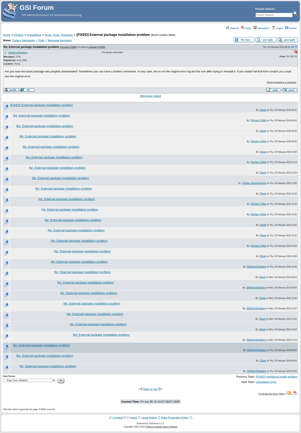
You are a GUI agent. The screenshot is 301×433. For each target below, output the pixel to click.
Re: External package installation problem (31, 46)
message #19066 (96, 47)
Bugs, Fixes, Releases (59, 35)
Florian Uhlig (258, 120)
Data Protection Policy (174, 417)
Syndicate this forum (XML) (271, 394)
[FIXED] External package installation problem (41, 105)
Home (291, 28)
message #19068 (69, 47)
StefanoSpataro (18, 52)
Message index (150, 96)
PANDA (18, 35)
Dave (263, 109)
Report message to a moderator (281, 82)
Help (246, 28)
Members (261, 28)
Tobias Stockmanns (254, 183)
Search (232, 28)
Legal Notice (149, 417)
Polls (41, 40)
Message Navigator (60, 40)
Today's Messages (23, 40)
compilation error (266, 381)
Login (277, 28)
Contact (117, 417)
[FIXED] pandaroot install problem (277, 376)
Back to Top (150, 389)
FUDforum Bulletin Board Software (161, 427)
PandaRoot (34, 35)
